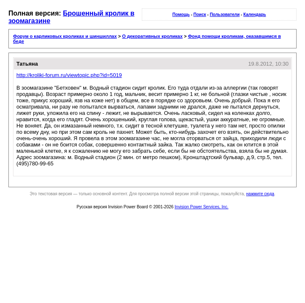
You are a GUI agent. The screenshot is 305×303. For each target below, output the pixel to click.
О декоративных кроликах (152, 36)
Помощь (181, 14)
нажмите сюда (260, 193)
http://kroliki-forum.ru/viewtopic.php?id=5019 (69, 75)
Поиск (200, 14)
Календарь (254, 14)
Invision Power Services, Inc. (201, 207)
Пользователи (225, 14)
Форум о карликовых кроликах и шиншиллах (65, 36)
